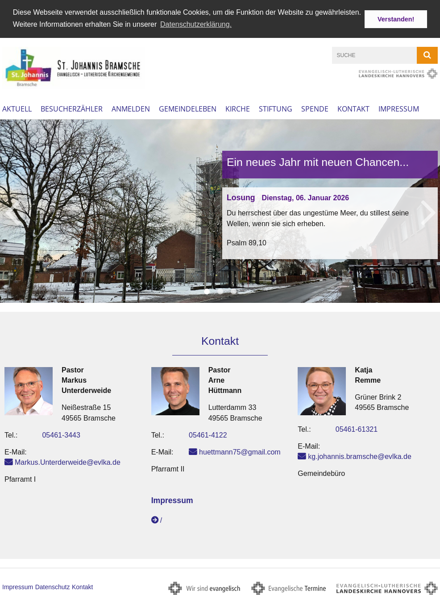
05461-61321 (357, 428)
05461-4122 (208, 434)
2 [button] (220, 289)
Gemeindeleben (187, 107)
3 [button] (233, 289)
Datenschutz (52, 585)
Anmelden (131, 107)
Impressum (398, 107)
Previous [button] (12, 209)
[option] (220, 210)
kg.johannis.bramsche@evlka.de (359, 455)
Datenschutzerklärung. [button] (196, 24)
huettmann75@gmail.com (240, 451)
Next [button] (428, 209)
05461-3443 (61, 434)
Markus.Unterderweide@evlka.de (67, 461)
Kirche (237, 107)
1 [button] (206, 289)
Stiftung (275, 107)
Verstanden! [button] (396, 19)
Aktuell (17, 107)
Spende (314, 107)
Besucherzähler (72, 107)
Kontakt (353, 107)
